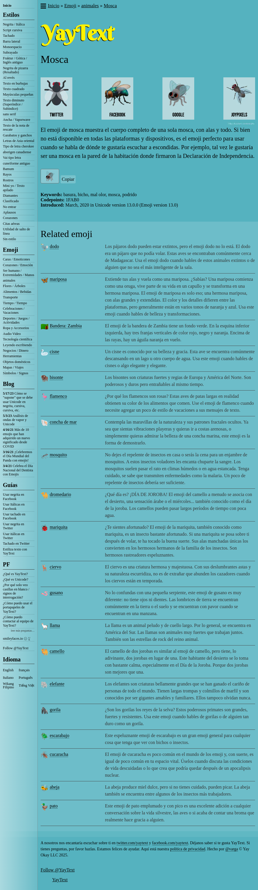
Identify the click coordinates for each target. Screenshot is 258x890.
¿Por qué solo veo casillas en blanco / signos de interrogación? (16, 591)
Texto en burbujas (15, 83)
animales (9, 280)
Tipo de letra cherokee (18, 146)
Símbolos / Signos (15, 373)
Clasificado (11, 201)
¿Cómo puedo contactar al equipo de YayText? (18, 621)
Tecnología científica (17, 339)
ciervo (55, 566)
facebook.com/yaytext (170, 843)
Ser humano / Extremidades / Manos (18, 273)
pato (54, 805)
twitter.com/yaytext (132, 843)
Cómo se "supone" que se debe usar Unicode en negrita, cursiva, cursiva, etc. (18, 401)
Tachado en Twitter (16, 543)
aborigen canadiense (17, 152)
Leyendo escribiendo (17, 345)
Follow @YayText (15, 648)
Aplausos (9, 212)
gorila (55, 709)
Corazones (10, 218)
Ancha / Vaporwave (16, 120)
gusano (56, 592)
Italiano (8, 678)
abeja (54, 787)
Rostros (8, 180)
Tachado (8, 36)
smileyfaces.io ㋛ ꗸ (16, 639)
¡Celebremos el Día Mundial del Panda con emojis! (17, 456)
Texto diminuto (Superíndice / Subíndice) (13, 104)
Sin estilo (9, 239)
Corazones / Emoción (18, 265)
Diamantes (10, 196)
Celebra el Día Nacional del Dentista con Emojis (18, 470)
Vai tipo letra (12, 158)
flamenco (58, 396)
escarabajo (59, 735)
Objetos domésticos (16, 362)
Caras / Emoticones (16, 259)
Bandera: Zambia (66, 325)
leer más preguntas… (22, 630)
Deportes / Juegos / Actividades (16, 320)
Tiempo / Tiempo (15, 303)
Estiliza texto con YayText (15, 551)
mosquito (58, 454)
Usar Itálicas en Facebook (14, 506)
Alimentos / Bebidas (17, 292)
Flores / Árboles (14, 286)
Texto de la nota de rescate (16, 127)
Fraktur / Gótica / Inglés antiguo (15, 60)
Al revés (8, 78)
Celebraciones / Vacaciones (13, 311)
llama (55, 625)
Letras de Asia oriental (18, 141)
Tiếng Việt (26, 685)
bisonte (56, 377)
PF (6, 564)
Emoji (10, 250)
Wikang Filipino (8, 685)
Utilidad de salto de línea (16, 231)
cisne (54, 351)
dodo (54, 246)
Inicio (7, 5)
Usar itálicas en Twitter (13, 536)
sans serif (9, 114)
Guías (10, 485)
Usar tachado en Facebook (14, 516)
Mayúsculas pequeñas (18, 94)
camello (57, 651)
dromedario (60, 494)
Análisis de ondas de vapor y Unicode (15, 420)
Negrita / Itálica (14, 24)
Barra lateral (11, 41)
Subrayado (10, 52)
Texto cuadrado (13, 89)
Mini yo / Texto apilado (14, 188)
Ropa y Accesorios (16, 328)
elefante (57, 683)
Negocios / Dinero (15, 351)
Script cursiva (12, 30)
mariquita (58, 527)
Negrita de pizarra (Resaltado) (15, 70)
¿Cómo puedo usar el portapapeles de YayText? (17, 607)
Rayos (7, 174)
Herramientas (12, 356)
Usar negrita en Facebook (13, 497)
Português (26, 678)
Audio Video (12, 334)
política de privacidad (187, 849)
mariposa (58, 279)
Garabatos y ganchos (17, 135)
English (8, 670)
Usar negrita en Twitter (13, 526)
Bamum (8, 169)
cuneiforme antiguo (16, 163)
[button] (43, 6)
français (24, 670)
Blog (8, 384)
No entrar (9, 207)
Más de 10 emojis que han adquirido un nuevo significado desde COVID (16, 438)
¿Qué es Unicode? (15, 579)
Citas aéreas (11, 224)
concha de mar (63, 422)
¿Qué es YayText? (15, 574)
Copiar (68, 179)
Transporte (10, 297)
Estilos (11, 15)
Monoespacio (12, 47)
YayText (60, 879)
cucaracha (59, 754)
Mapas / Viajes (13, 367)
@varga (231, 849)
